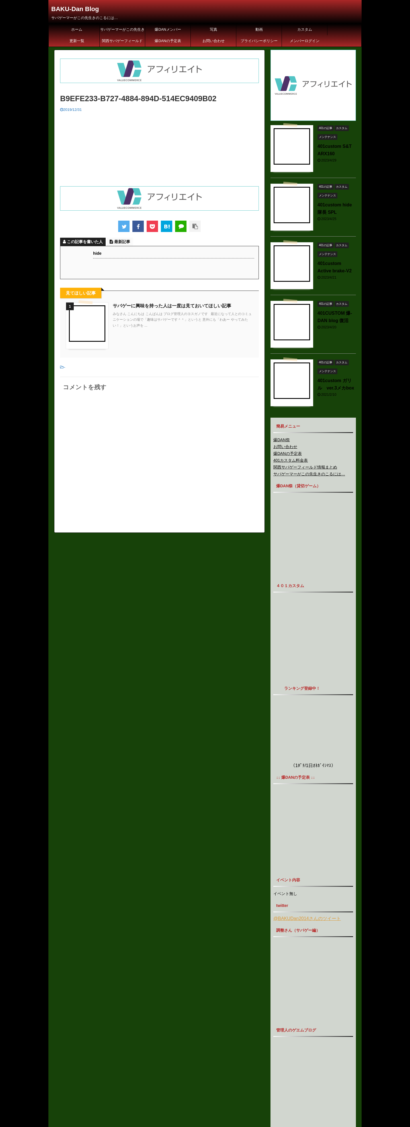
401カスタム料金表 (290, 460)
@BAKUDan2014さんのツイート (307, 918)
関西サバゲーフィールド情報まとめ (305, 467)
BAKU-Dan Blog (75, 9)
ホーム (76, 29)
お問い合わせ (213, 41)
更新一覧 (76, 41)
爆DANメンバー (168, 29)
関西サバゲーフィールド (122, 41)
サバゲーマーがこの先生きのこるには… (122, 31)
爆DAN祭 (281, 440)
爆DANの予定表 (168, 41)
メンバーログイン (304, 41)
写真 (213, 29)
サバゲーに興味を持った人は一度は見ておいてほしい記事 (172, 305)
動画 (259, 29)
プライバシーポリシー (259, 41)
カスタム (304, 29)
